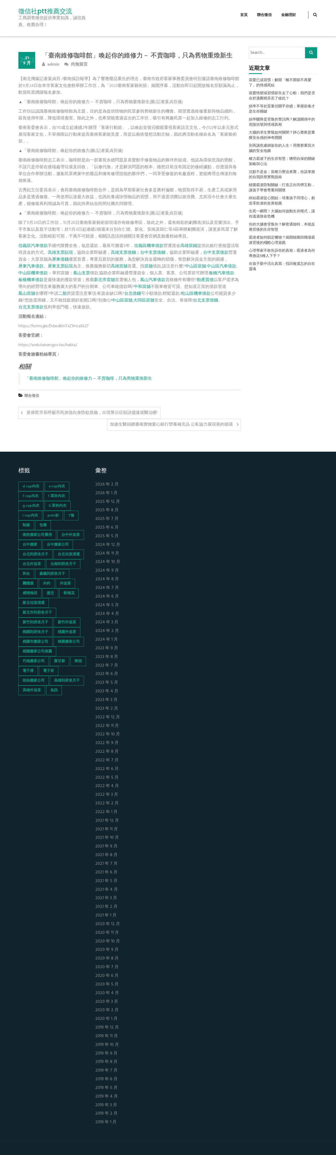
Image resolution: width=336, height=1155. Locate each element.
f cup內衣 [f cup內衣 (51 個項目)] (31, 496)
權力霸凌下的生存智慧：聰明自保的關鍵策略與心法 (282, 161)
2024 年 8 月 (107, 579)
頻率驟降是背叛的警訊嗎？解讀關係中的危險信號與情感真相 (282, 122)
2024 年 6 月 (107, 597)
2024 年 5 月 (107, 605)
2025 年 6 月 (107, 528)
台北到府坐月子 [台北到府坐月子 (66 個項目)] (35, 554)
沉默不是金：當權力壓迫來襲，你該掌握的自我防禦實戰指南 (282, 175)
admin (50, 65)
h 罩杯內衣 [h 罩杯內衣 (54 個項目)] (57, 506)
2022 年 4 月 (107, 786)
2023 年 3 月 (106, 700)
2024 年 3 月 (106, 622)
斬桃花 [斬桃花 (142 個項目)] (69, 593)
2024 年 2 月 (107, 631)
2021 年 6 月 (106, 872)
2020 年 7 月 (107, 967)
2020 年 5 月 (107, 985)
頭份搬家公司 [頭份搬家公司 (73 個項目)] (34, 681)
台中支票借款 (215, 252)
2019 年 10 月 (107, 1045)
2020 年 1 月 (106, 1019)
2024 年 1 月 (106, 640)
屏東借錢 (60, 259)
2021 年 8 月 (106, 855)
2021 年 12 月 (107, 821)
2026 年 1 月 (106, 493)
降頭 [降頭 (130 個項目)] (78, 661)
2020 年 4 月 (107, 993)
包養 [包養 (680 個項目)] (43, 525)
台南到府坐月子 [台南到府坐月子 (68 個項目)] (63, 564)
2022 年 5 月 (107, 778)
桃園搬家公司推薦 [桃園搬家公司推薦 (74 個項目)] (37, 651)
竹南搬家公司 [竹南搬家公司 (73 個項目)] (34, 661)
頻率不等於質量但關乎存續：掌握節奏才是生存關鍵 (282, 109)
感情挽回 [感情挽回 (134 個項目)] (30, 593)
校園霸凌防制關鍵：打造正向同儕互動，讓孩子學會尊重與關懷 (282, 188)
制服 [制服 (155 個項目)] (26, 525)
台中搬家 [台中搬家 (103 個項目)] (30, 545)
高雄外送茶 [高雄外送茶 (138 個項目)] (32, 690)
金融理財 (288, 15)
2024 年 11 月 (107, 554)
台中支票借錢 (152, 252)
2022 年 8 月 (107, 752)
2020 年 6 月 (107, 976)
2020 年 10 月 (107, 941)
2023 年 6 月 (106, 674)
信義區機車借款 (149, 245)
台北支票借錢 (205, 300)
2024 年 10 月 (107, 562)
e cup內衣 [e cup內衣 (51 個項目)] (57, 486)
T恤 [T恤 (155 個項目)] (71, 516)
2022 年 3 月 (106, 795)
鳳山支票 (81, 273)
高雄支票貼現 (60, 252)
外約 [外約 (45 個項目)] (46, 584)
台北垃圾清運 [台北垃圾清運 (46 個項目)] (69, 554)
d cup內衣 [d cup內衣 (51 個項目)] (31, 486)
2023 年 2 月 (106, 709)
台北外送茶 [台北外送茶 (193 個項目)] (32, 564)
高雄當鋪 (188, 245)
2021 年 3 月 (106, 898)
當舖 (148, 266)
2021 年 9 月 (106, 846)
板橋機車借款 (31, 280)
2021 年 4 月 (106, 890)
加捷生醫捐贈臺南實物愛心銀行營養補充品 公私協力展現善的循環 (171, 424)
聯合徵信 (264, 15)
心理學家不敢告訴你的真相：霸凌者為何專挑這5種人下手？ (282, 253)
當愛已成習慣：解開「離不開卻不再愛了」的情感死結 (280, 83)
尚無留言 (76, 65)
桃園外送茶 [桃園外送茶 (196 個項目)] (67, 632)
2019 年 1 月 (106, 1122)
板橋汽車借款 (221, 273)
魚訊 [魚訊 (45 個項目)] (54, 690)
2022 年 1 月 (106, 812)
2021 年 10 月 (107, 838)
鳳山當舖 (26, 293)
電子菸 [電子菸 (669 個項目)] (48, 671)
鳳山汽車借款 (152, 280)
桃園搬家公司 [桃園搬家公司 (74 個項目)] (69, 642)
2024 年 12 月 (107, 545)
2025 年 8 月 (107, 510)
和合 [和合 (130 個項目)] (26, 574)
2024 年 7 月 (107, 588)
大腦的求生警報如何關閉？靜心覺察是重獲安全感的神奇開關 (282, 135)
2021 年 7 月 (106, 864)
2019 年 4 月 (106, 1097)
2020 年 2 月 (107, 1010)
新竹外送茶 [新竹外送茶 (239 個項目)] (67, 622)
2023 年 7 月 (106, 666)
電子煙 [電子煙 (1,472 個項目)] (28, 671)
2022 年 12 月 (107, 717)
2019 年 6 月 (106, 1079)
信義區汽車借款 (33, 245)
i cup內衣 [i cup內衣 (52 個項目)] (30, 516)
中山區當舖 (195, 266)
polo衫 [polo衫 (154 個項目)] (53, 516)
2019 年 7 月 (106, 1071)
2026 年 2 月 (107, 485)
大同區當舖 (143, 300)
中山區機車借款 (33, 273)
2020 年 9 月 (107, 950)
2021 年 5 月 (106, 881)
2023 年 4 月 (106, 691)
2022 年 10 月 (107, 734)
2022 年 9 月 (107, 743)
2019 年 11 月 (106, 1036)
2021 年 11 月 (106, 829)
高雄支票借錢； (125, 252)
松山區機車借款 (196, 293)
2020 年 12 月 (107, 924)
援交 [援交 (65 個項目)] (50, 593)
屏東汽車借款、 (33, 266)
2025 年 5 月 (107, 536)
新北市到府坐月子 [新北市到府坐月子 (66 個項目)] (37, 613)
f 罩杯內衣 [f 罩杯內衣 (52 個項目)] (56, 496)
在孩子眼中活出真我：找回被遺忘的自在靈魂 (282, 266)
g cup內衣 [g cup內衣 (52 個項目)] (31, 506)
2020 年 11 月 (107, 933)
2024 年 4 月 (107, 614)
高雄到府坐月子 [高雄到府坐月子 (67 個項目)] (67, 681)
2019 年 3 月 (106, 1105)
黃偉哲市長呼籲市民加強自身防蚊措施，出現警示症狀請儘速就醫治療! (92, 412)
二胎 (62, 293)
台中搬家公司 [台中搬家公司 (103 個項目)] (58, 545)
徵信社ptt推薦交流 (45, 11)
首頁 (244, 15)
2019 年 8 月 (106, 1062)
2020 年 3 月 (106, 1002)
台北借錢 (132, 293)
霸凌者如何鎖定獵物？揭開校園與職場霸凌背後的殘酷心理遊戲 (282, 240)
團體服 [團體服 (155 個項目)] (28, 584)
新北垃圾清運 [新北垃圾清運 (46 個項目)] (34, 603)
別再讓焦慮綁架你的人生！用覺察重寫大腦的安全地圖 (282, 148)
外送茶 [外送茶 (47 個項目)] (65, 584)
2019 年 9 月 (106, 1054)
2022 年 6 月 (107, 769)
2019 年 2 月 (106, 1114)
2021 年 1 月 (106, 916)
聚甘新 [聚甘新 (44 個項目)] (59, 661)
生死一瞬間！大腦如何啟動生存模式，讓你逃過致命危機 (282, 214)
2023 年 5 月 (106, 683)
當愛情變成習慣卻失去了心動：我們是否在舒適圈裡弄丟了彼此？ (282, 96)
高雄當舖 (119, 266)
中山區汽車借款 (221, 266)
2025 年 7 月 (107, 519)
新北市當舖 (104, 280)
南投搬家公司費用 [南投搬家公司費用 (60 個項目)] (37, 535)
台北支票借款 (31, 307)
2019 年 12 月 (107, 1028)
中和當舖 (142, 286)
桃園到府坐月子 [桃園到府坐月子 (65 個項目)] (35, 632)
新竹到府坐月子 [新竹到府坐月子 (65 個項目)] (35, 622)
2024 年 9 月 (107, 571)
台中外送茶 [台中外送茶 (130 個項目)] (70, 535)
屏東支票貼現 (60, 266)
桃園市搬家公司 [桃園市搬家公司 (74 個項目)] (35, 642)
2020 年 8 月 (107, 959)
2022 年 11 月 (107, 726)
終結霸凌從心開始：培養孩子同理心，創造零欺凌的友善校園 (282, 201)
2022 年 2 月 (107, 803)
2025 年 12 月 (107, 502)
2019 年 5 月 (106, 1088)
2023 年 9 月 (106, 648)
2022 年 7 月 (107, 760)
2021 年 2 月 (106, 907)
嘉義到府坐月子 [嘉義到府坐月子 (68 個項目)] (52, 574)
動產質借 (205, 280)
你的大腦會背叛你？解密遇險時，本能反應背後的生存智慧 (282, 227)
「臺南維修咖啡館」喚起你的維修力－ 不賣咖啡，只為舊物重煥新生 (88, 378)
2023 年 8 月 (106, 657)
